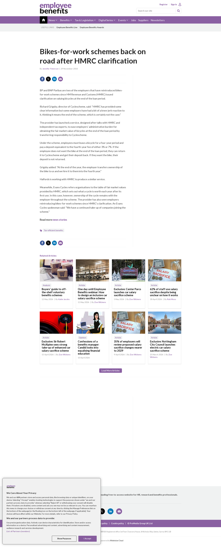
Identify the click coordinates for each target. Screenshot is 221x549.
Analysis (46, 285)
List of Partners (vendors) (18, 531)
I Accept (87, 538)
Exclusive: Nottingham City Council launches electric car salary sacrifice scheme (163, 346)
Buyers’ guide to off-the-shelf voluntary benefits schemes (54, 292)
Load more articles (110, 370)
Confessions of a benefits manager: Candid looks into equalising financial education (89, 347)
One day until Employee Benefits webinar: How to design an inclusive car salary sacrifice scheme (92, 294)
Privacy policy (101, 523)
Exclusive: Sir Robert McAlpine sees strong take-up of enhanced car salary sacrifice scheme (56, 346)
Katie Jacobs (64, 299)
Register (164, 4)
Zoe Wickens (100, 302)
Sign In (174, 4)
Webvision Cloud (116, 541)
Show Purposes (64, 538)
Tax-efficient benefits (53, 230)
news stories (59, 219)
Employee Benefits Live (67, 27)
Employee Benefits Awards (92, 27)
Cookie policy (117, 523)
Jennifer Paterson (50, 68)
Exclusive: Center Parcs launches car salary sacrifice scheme (127, 292)
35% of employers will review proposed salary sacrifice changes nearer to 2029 (128, 346)
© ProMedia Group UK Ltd (140, 523)
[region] (51, 511)
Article (82, 285)
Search (178, 10)
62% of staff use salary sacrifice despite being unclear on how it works (164, 292)
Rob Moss (171, 299)
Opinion (82, 337)
